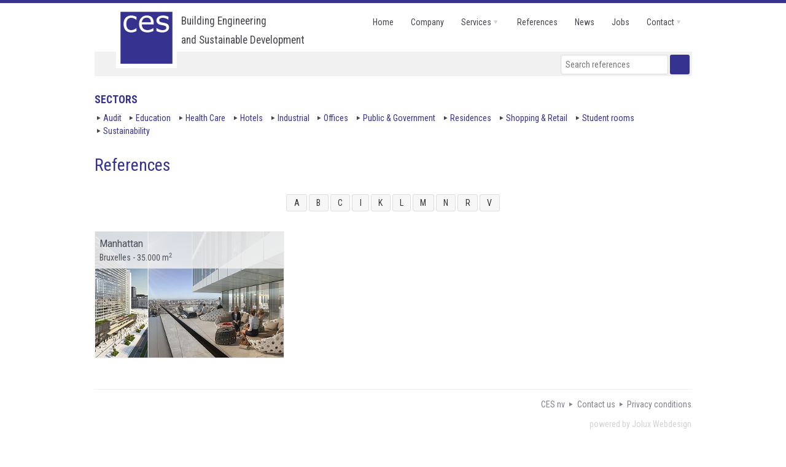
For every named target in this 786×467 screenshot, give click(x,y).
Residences (470, 118)
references (537, 22)
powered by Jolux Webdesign (640, 424)
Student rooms (608, 118)
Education (153, 118)
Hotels (251, 118)
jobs (620, 22)
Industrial (293, 118)
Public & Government (399, 118)
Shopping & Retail (536, 118)
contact (660, 22)
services (476, 22)
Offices (336, 118)
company (427, 22)
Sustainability (126, 131)
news (584, 22)
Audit (112, 118)
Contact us (596, 404)
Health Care (205, 118)
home (383, 22)
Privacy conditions (659, 404)
